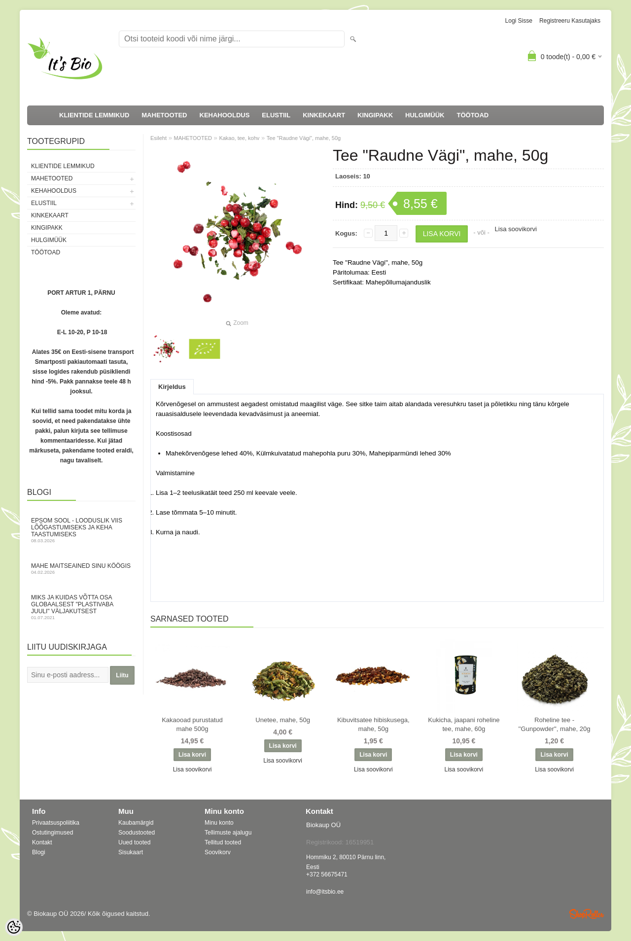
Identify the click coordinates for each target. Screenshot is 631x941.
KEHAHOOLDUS (225, 115)
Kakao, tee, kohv (239, 138)
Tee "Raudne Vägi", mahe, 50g (304, 138)
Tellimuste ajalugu (228, 832)
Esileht (158, 138)
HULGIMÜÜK (424, 115)
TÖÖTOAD (473, 115)
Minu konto (219, 822)
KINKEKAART (324, 115)
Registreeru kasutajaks (569, 20)
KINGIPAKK (375, 115)
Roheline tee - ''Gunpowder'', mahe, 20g (555, 724)
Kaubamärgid (135, 822)
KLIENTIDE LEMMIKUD (94, 115)
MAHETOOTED (164, 115)
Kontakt (42, 842)
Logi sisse (518, 20)
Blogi (38, 852)
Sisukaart (130, 852)
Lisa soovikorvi (516, 229)
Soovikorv (218, 852)
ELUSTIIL (276, 115)
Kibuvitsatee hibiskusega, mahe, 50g (373, 724)
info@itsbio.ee (325, 891)
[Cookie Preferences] (14, 927)
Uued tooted (134, 842)
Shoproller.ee (586, 914)
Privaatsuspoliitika (55, 822)
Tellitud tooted (223, 842)
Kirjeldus (172, 386)
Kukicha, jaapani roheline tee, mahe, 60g (463, 724)
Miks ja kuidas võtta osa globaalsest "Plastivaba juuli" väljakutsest (81, 607)
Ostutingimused (52, 832)
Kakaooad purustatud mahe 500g (192, 724)
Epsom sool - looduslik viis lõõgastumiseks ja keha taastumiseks (81, 530)
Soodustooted (136, 832)
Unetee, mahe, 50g (282, 720)
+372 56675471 (327, 874)
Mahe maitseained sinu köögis (81, 568)
